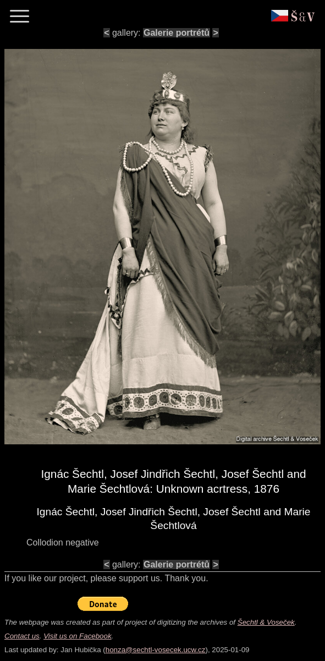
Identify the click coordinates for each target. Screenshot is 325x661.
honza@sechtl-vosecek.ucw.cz (156, 650)
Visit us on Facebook (77, 636)
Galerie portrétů (177, 32)
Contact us (22, 636)
